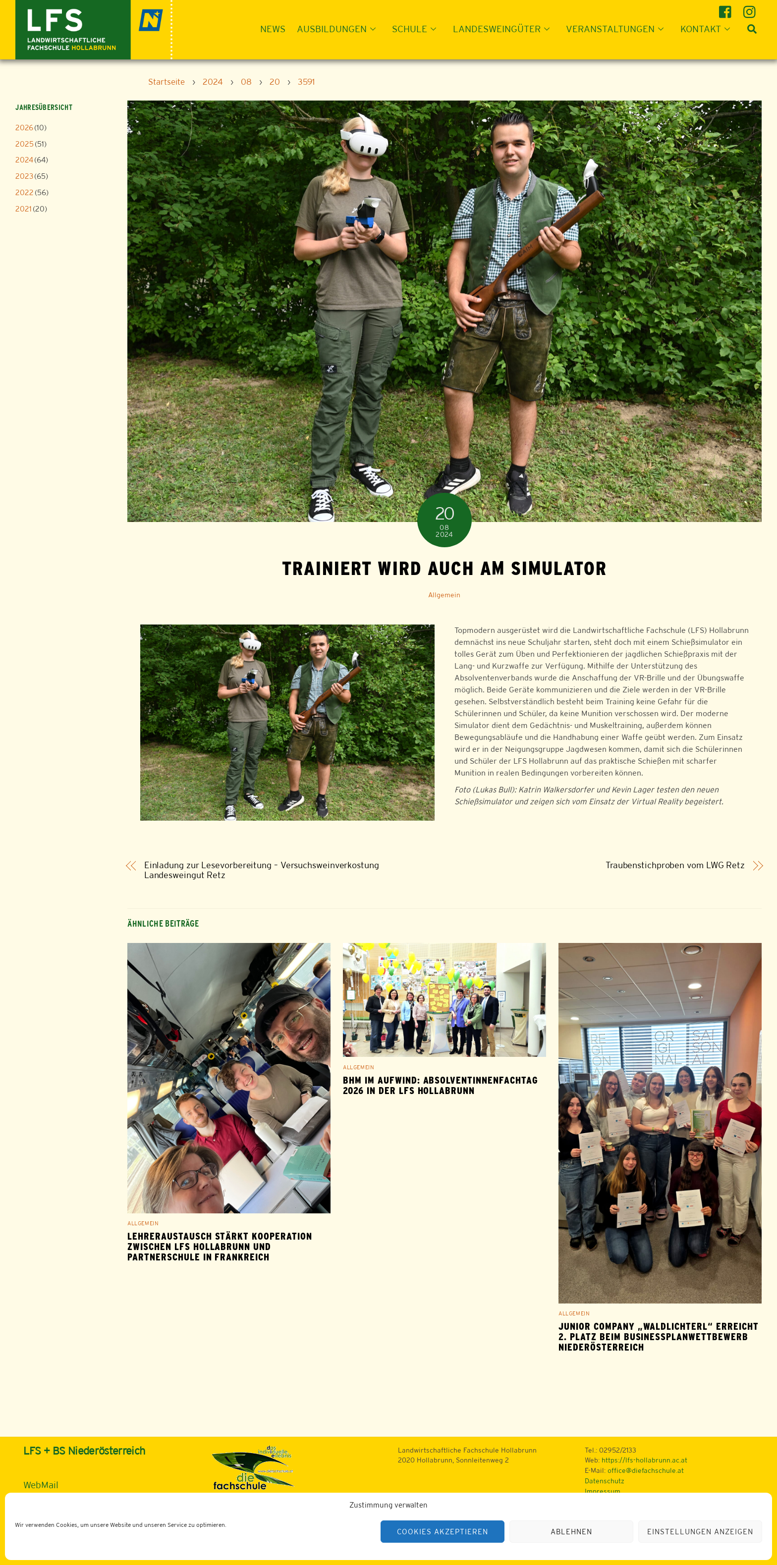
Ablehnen (571, 1531)
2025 (24, 144)
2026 (24, 127)
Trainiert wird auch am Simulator (444, 568)
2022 (24, 192)
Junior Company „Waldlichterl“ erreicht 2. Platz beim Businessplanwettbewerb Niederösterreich (658, 1337)
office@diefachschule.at (646, 1470)
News (272, 28)
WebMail (40, 1484)
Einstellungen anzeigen (700, 1531)
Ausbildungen (339, 29)
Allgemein (444, 595)
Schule (417, 29)
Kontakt (708, 29)
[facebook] (726, 8)
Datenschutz (604, 1481)
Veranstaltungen (617, 29)
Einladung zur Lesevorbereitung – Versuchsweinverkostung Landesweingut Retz (261, 870)
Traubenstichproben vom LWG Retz (675, 865)
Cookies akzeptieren (442, 1531)
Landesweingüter (504, 29)
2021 (23, 209)
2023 (24, 176)
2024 (24, 160)
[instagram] (751, 8)
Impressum (602, 1491)
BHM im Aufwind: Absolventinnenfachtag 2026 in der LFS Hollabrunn (440, 1085)
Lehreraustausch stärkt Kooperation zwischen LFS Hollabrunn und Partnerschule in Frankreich (219, 1246)
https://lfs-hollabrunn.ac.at (644, 1460)
